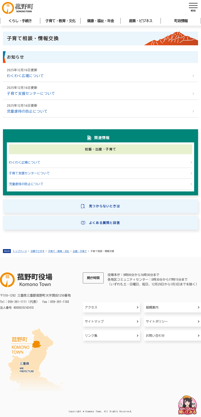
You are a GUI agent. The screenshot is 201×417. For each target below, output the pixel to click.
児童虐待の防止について (27, 111)
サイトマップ (94, 321)
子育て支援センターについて (31, 93)
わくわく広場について (25, 75)
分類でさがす (37, 251)
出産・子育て (80, 251)
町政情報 (181, 21)
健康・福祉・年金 (100, 21)
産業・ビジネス (140, 21)
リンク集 (91, 335)
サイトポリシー (157, 321)
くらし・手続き (20, 21)
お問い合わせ (155, 335)
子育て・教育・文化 (60, 21)
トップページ (20, 251)
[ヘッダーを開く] (193, 8)
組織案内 (152, 307)
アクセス (91, 307)
